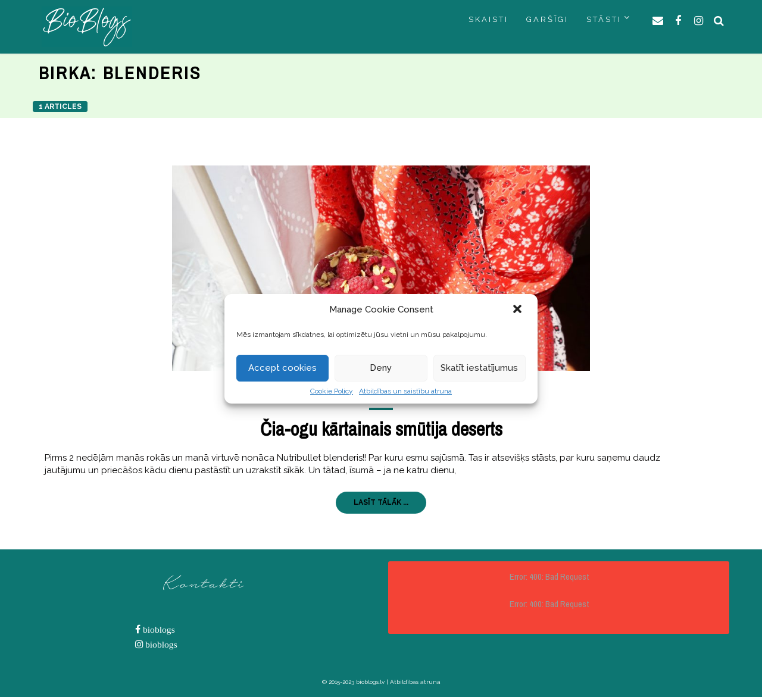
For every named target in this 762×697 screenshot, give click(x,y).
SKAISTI (488, 19)
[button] (518, 310)
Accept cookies (282, 367)
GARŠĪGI (547, 19)
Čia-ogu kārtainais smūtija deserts (381, 429)
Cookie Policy (331, 391)
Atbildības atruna (415, 682)
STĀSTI (604, 19)
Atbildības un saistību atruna (405, 391)
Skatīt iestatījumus (479, 367)
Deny (381, 367)
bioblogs (157, 629)
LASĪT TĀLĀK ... (381, 502)
